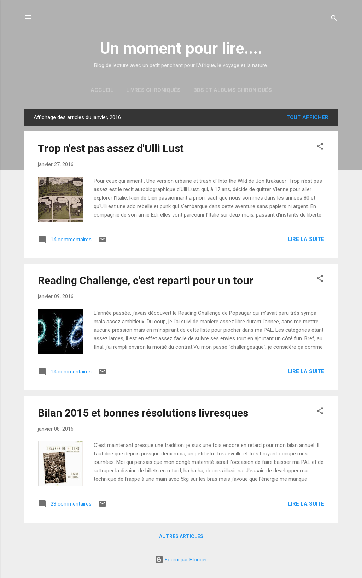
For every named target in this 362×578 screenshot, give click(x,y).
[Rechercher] (334, 19)
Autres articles (181, 536)
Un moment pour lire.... (181, 48)
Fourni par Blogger (181, 559)
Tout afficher (307, 117)
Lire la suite (306, 239)
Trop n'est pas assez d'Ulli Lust (111, 148)
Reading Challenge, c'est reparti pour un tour (145, 280)
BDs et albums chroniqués (232, 90)
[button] (320, 147)
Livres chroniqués (153, 90)
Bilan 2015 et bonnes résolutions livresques (143, 413)
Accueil (101, 90)
